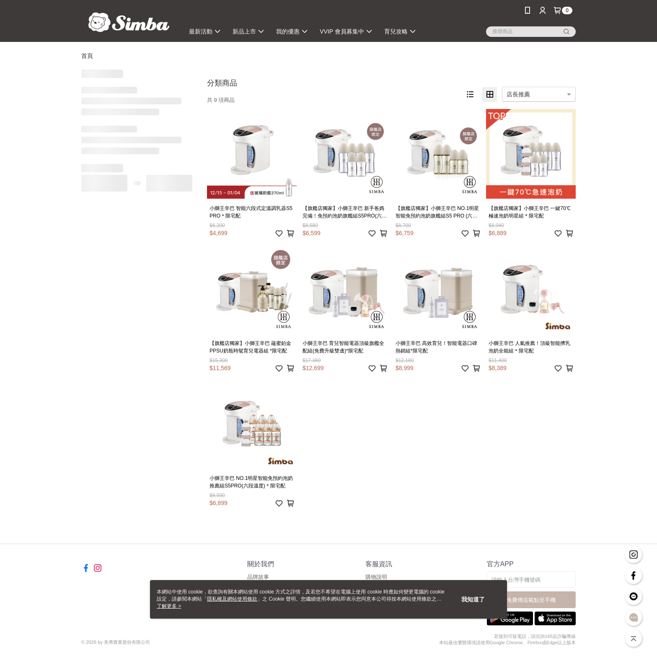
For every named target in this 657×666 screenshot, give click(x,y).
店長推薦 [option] (518, 94)
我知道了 (473, 599)
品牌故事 (258, 577)
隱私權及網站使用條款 (232, 599)
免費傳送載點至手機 (531, 600)
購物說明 (376, 577)
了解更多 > (169, 606)
